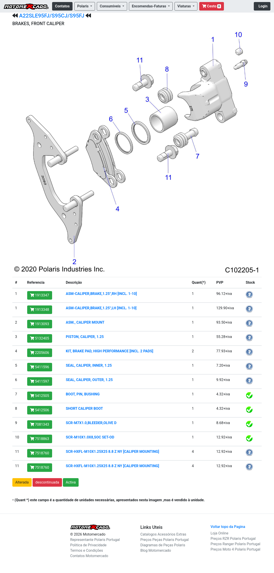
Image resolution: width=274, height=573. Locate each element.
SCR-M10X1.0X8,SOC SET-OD (90, 437)
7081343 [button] (39, 424)
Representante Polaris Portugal (95, 540)
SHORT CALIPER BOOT (84, 408)
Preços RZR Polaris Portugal (233, 538)
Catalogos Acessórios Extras (163, 534)
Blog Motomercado (155, 550)
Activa (71, 482)
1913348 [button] (39, 309)
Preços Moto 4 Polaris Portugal (236, 549)
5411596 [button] (39, 367)
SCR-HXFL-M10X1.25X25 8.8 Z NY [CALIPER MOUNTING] (112, 451)
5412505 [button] (39, 396)
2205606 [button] (39, 353)
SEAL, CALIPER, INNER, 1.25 (89, 365)
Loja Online (219, 533)
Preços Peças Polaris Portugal (164, 540)
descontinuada (47, 482)
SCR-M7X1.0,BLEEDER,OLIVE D (91, 423)
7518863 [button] (39, 439)
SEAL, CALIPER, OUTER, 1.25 (89, 380)
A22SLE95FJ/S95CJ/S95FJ (51, 16)
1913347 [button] (39, 295)
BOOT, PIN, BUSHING (83, 394)
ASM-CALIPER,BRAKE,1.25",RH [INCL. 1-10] (101, 294)
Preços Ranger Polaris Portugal (236, 544)
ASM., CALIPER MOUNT (85, 322)
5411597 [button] (39, 381)
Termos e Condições (86, 550)
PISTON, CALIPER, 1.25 (85, 337)
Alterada (22, 482)
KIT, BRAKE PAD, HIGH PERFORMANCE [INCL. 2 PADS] (109, 351)
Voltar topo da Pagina (228, 527)
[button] (84, 6)
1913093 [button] (39, 324)
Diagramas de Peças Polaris (162, 545)
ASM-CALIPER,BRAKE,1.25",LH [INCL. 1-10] (101, 308)
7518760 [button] (39, 453)
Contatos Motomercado (89, 556)
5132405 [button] (39, 338)
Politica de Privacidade (88, 545)
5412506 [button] (39, 410)
